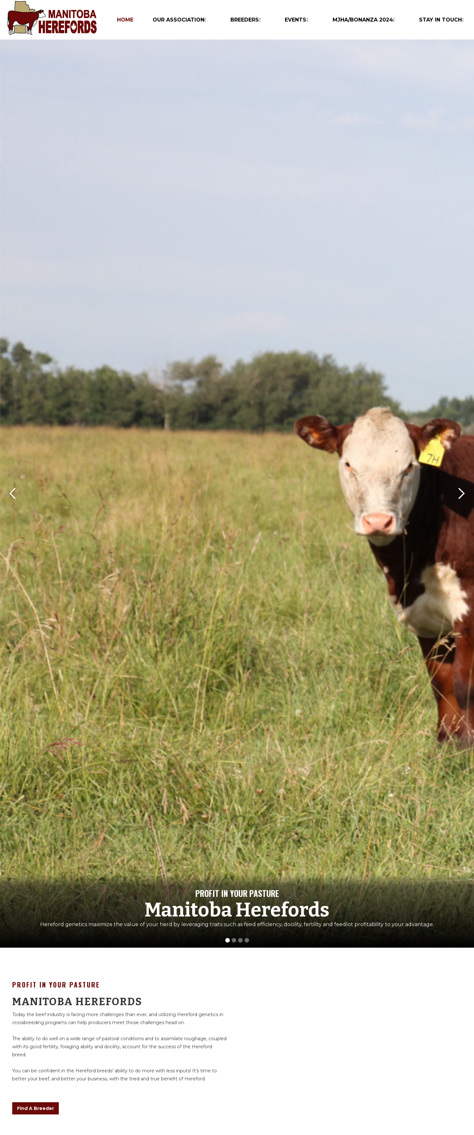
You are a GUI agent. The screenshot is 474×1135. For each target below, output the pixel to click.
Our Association (178, 20)
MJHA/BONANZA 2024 (363, 20)
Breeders (244, 20)
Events (295, 20)
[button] (13, 494)
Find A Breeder (35, 1108)
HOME (125, 20)
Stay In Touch (440, 20)
